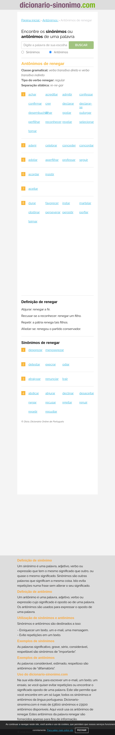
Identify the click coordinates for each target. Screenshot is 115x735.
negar (32, 402)
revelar (67, 122)
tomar (32, 131)
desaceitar (86, 393)
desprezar (35, 350)
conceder (69, 145)
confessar (86, 94)
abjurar (50, 393)
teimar (32, 221)
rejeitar (67, 402)
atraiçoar (34, 379)
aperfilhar (52, 160)
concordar (86, 145)
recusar (50, 402)
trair (65, 379)
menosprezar (54, 350)
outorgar (85, 113)
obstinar (34, 212)
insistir (49, 174)
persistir (67, 212)
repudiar (51, 411)
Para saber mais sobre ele (60, 730)
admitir (67, 94)
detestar (34, 364)
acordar (33, 174)
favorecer (52, 203)
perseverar (52, 212)
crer (48, 103)
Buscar (81, 45)
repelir (33, 411)
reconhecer (53, 122)
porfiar (83, 212)
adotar (33, 160)
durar (32, 203)
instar (66, 203)
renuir (83, 402)
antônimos (32, 36)
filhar (48, 113)
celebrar (51, 145)
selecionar (86, 122)
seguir (83, 160)
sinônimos (56, 31)
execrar (50, 364)
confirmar (35, 103)
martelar (85, 203)
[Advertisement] (57, 262)
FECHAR (81, 730)
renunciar (52, 379)
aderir (32, 145)
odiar (65, 364)
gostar (66, 113)
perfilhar (34, 122)
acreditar (51, 94)
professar (68, 160)
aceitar (33, 189)
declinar (68, 393)
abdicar (33, 393)
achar (32, 94)
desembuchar (38, 113)
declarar (68, 103)
